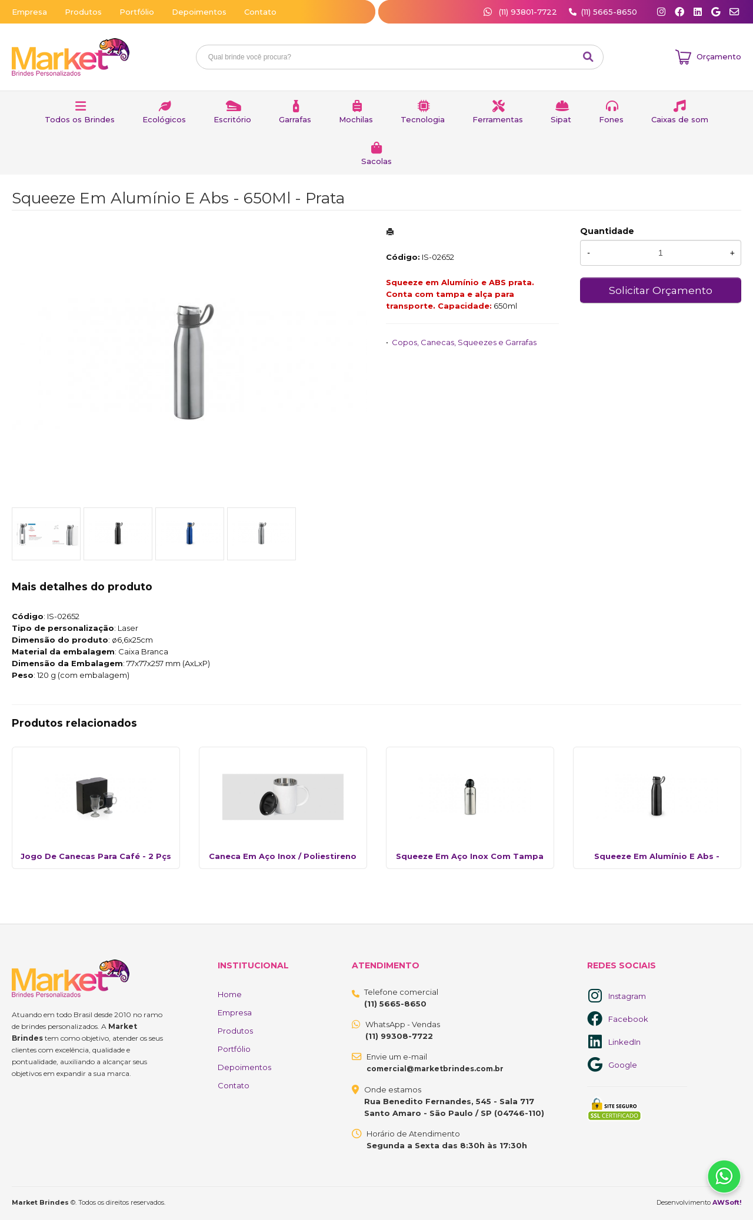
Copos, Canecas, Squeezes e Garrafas (464, 342)
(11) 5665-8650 (609, 11)
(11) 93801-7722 (521, 11)
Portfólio (136, 11)
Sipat (561, 119)
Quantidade (607, 231)
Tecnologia (423, 119)
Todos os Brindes (80, 119)
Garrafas (295, 119)
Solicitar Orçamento (660, 290)
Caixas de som (679, 119)
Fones (611, 119)
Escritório (232, 119)
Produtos (83, 11)
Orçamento (719, 56)
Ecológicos (164, 119)
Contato (260, 11)
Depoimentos (199, 11)
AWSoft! (726, 1202)
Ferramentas (497, 119)
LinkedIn (624, 1042)
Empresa (29, 11)
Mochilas (356, 119)
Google (622, 1064)
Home (230, 994)
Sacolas (376, 161)
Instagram (627, 996)
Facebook (628, 1019)
